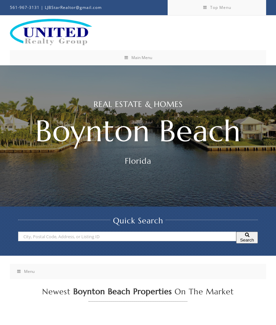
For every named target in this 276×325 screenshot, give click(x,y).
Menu (25, 271)
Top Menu (217, 7)
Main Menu (138, 57)
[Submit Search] (247, 238)
